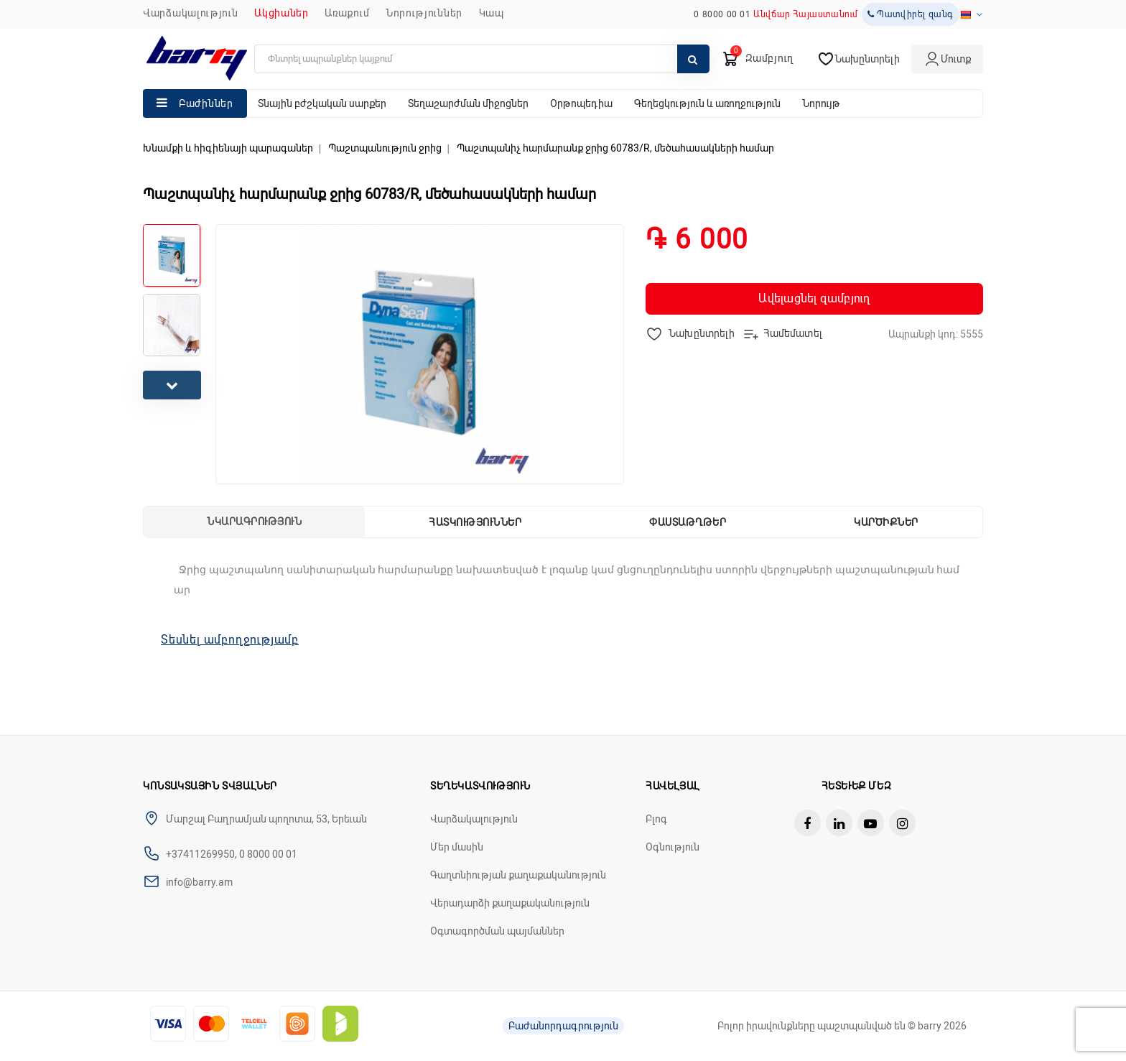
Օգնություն (672, 847)
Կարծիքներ (886, 522)
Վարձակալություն (190, 13)
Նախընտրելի (690, 334)
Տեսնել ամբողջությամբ (230, 640)
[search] (481, 59)
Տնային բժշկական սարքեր (322, 103)
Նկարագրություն (254, 521)
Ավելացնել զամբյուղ (814, 298)
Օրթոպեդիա (581, 103)
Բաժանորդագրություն (563, 1026)
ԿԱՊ (491, 13)
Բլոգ (656, 819)
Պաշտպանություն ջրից (385, 148)
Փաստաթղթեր (687, 522)
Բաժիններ (206, 103)
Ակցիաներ (281, 13)
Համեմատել (782, 334)
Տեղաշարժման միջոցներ (468, 103)
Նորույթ (821, 103)
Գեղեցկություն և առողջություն (707, 103)
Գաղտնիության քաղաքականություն (518, 875)
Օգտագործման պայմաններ (497, 931)
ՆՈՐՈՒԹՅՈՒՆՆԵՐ (424, 13)
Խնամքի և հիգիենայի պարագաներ (228, 148)
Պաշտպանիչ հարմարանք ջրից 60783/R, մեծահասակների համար (615, 148)
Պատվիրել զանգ (910, 14)
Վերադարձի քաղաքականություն (510, 903)
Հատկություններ (475, 522)
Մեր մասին (456, 847)
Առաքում (347, 13)
